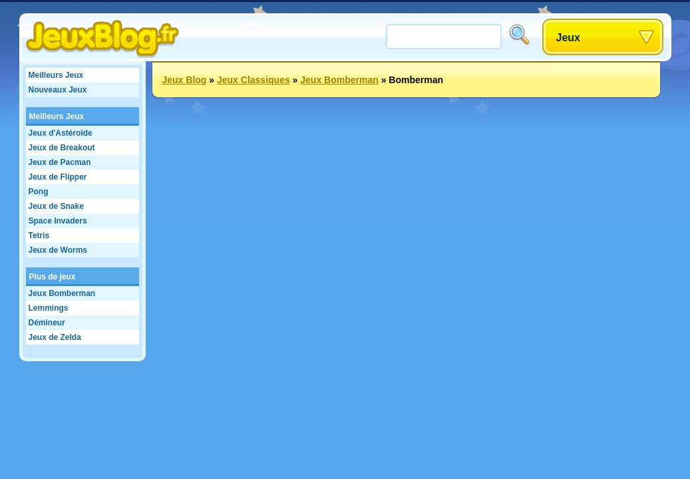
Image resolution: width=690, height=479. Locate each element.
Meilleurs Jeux (56, 75)
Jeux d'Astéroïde (60, 133)
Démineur (47, 322)
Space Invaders (58, 221)
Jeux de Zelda (55, 337)
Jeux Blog (184, 80)
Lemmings (49, 308)
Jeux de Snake (56, 206)
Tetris (39, 235)
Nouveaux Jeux (58, 89)
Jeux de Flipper (58, 177)
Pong (39, 191)
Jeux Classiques (253, 80)
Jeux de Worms (58, 250)
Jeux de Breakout (62, 147)
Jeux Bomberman (62, 293)
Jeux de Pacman (60, 162)
